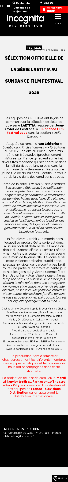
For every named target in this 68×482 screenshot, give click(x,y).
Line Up (49, 3)
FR (1, 6)
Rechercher (24, 3)
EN (8, 6)
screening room (54, 9)
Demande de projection (21, 9)
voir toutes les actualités (47, 50)
